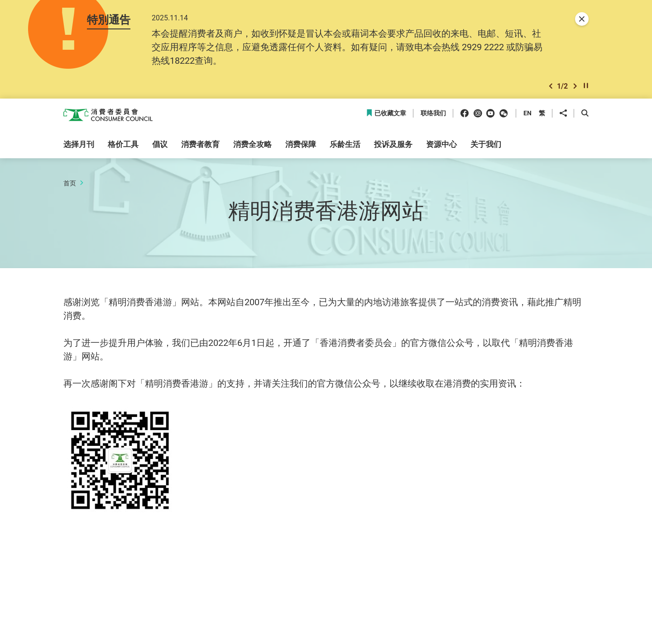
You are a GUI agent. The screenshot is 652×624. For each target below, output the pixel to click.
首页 (69, 184)
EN (527, 114)
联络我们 (433, 115)
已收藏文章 (386, 115)
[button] (550, 87)
